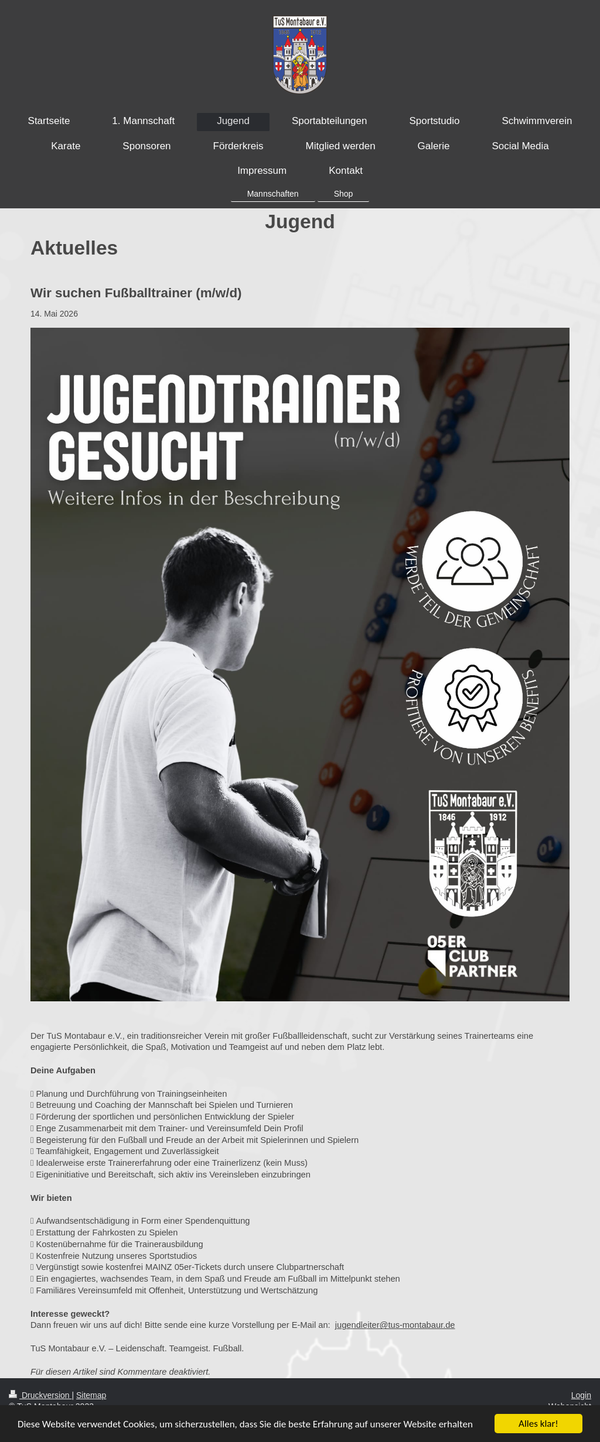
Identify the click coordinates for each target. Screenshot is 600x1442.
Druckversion (40, 1395)
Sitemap (91, 1395)
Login (581, 1395)
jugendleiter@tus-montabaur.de (395, 1325)
